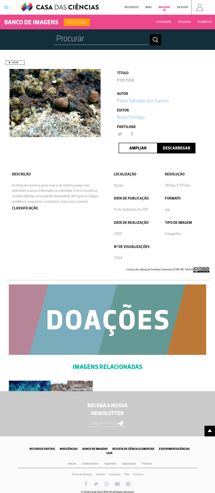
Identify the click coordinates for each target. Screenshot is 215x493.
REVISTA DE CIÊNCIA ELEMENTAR (133, 449)
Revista (182, 7)
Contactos (138, 474)
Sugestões (110, 463)
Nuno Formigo (131, 117)
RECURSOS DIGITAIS (42, 449)
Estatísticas (115, 474)
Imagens (164, 8)
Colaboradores (90, 463)
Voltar (15, 62)
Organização (129, 463)
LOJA (109, 453)
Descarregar (176, 147)
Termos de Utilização (82, 474)
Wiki (148, 7)
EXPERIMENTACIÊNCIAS (174, 449)
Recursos (132, 7)
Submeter (205, 22)
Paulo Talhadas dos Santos (143, 100)
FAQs (126, 474)
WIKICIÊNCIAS (69, 449)
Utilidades (100, 474)
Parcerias (147, 463)
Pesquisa (184, 22)
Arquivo (72, 463)
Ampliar (138, 147)
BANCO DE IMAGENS (95, 449)
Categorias (163, 22)
